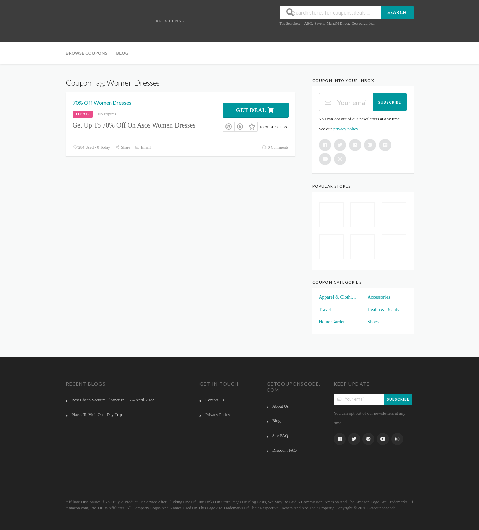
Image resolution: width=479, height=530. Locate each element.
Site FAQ (280, 435)
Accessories (379, 297)
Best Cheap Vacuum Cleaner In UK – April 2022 (113, 400)
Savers (319, 23)
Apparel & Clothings (338, 297)
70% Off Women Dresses (102, 102)
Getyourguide (361, 23)
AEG (308, 23)
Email (143, 147)
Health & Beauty (384, 309)
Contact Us (214, 400)
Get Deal (255, 110)
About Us (280, 406)
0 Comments (275, 147)
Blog (122, 53)
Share (122, 147)
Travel (325, 309)
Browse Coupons (87, 53)
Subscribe (389, 102)
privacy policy (345, 128)
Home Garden (332, 321)
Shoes (373, 321)
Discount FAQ (284, 450)
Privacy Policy (217, 414)
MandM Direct (338, 23)
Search (397, 12)
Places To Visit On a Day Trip (97, 414)
